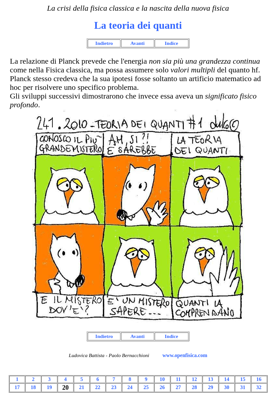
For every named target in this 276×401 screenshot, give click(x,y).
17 (17, 387)
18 (33, 387)
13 (210, 379)
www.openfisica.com (184, 355)
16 (258, 379)
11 (178, 379)
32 (258, 387)
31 (242, 387)
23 (113, 387)
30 (226, 387)
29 (210, 387)
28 (194, 387)
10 (162, 379)
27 (178, 387)
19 (49, 387)
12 (194, 379)
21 (81, 387)
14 (226, 379)
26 (162, 387)
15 (242, 379)
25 (146, 387)
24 (130, 387)
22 (97, 387)
